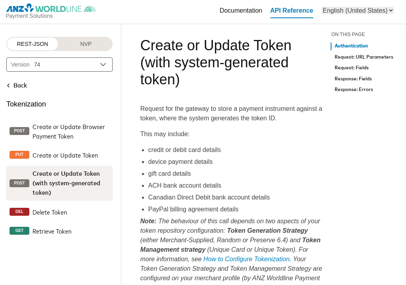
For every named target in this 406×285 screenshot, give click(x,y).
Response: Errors (354, 89)
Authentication (351, 46)
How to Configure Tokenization (246, 259)
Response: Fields (353, 79)
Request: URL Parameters (364, 57)
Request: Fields (352, 67)
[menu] (357, 10)
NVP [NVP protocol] (86, 44)
